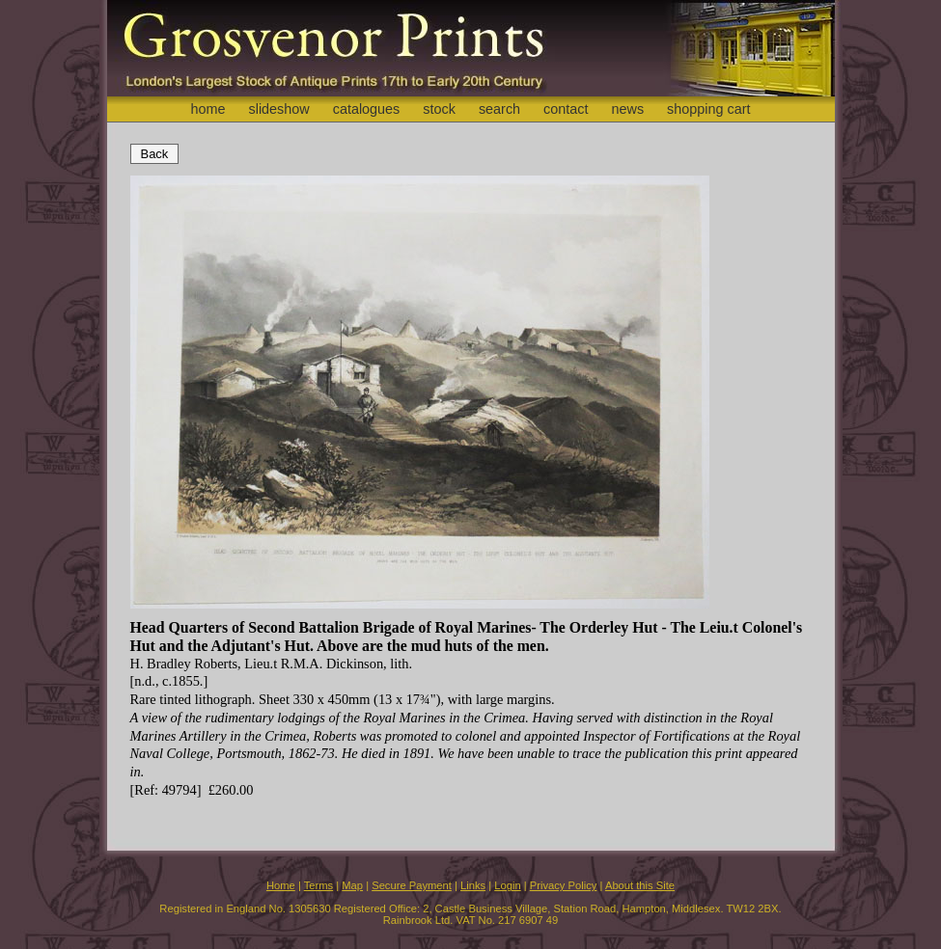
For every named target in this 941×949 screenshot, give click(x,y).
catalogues (367, 109)
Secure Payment (412, 885)
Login (507, 885)
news (628, 109)
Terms (318, 885)
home (207, 109)
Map (352, 885)
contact (565, 109)
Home (280, 885)
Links (472, 885)
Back (155, 154)
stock (439, 109)
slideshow (278, 109)
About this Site (640, 885)
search (499, 109)
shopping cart (708, 109)
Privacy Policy (563, 885)
